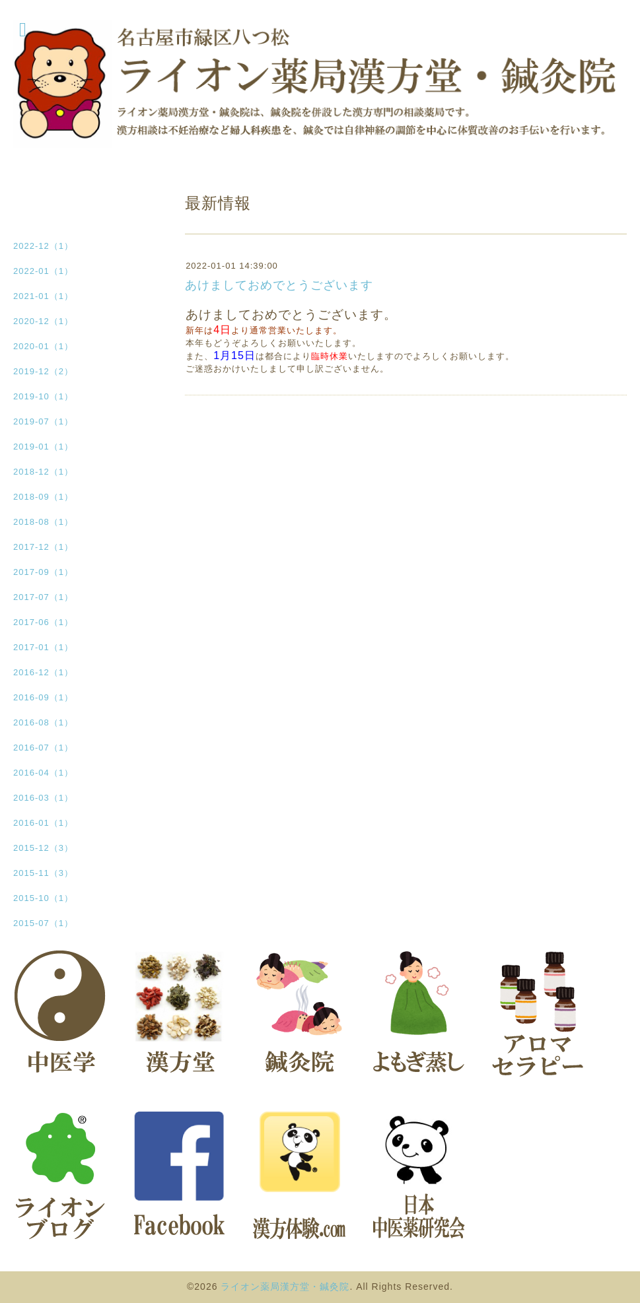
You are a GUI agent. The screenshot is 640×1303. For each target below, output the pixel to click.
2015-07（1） (43, 923)
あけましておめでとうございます (279, 285)
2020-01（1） (43, 346)
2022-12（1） (43, 246)
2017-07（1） (43, 597)
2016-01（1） (43, 823)
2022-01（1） (43, 271)
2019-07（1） (43, 421)
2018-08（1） (43, 522)
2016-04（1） (43, 773)
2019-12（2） (43, 371)
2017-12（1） (43, 547)
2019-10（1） (43, 396)
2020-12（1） (43, 321)
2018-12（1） (43, 472)
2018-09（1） (43, 497)
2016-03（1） (43, 798)
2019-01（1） (43, 446)
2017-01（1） (43, 647)
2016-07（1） (43, 747)
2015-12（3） (43, 848)
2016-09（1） (43, 697)
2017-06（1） (43, 622)
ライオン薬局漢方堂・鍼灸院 (285, 1286)
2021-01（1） (43, 296)
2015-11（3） (43, 873)
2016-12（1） (43, 672)
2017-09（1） (43, 572)
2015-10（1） (43, 898)
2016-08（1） (43, 722)
